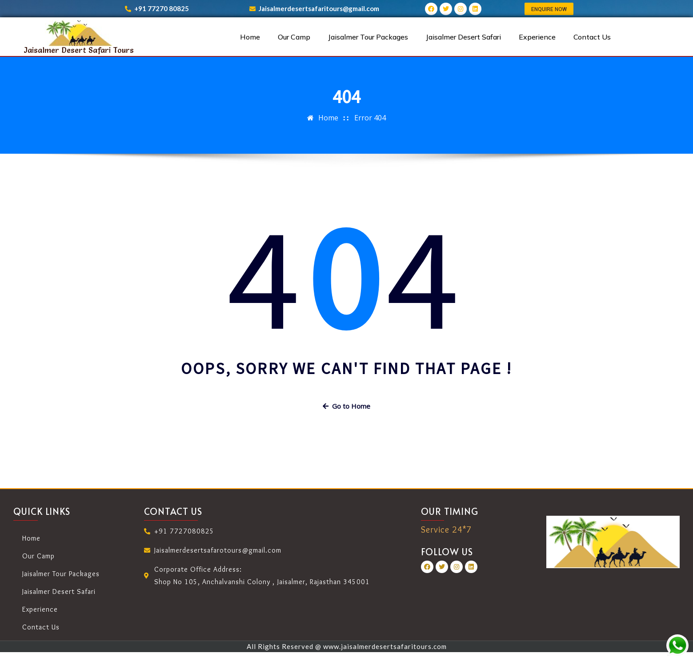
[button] (549, 9)
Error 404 (370, 118)
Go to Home (346, 406)
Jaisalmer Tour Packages (368, 36)
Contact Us (592, 36)
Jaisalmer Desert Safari (463, 36)
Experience (537, 36)
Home (250, 36)
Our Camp (294, 36)
